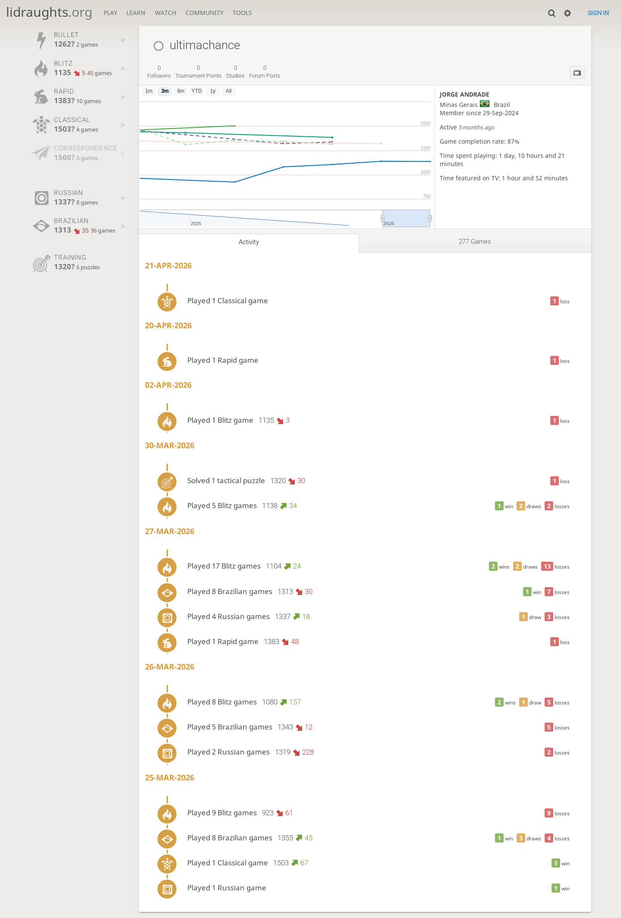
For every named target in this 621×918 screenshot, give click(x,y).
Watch (165, 13)
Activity (249, 242)
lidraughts (49, 12)
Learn (135, 13)
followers (159, 71)
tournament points (198, 71)
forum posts (265, 71)
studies (235, 71)
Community (205, 13)
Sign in (598, 12)
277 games (475, 241)
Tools (242, 13)
